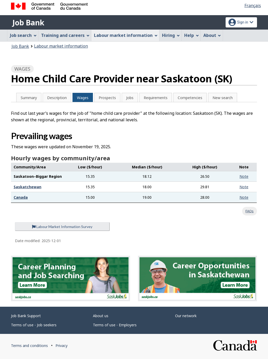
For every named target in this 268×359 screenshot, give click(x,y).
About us (100, 315)
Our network (186, 315)
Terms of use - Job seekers (34, 324)
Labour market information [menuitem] (126, 35)
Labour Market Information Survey (62, 226)
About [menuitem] (212, 35)
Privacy (61, 345)
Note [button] (243, 176)
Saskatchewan (27, 186)
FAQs (249, 211)
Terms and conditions (29, 345)
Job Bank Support (26, 315)
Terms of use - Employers (115, 324)
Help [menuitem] (191, 35)
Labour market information (61, 46)
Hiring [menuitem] (171, 35)
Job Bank (28, 22)
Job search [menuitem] (23, 35)
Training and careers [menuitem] (65, 35)
